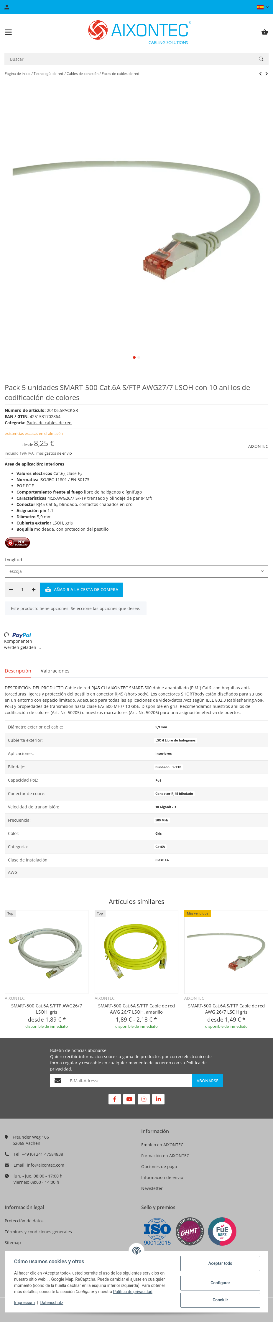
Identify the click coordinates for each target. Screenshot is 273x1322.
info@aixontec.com (45, 1165)
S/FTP (176, 767)
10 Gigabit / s (165, 807)
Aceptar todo (220, 1263)
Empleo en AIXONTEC (162, 1144)
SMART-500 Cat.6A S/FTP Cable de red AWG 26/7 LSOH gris (226, 1009)
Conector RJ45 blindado (174, 794)
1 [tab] (134, 357)
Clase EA (162, 860)
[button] (263, 7)
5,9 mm (161, 727)
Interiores (163, 754)
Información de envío (162, 1177)
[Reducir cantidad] (11, 589)
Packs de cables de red (49, 422)
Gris (158, 833)
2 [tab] (138, 357)
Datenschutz (52, 1302)
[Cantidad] (22, 589)
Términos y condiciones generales (38, 1231)
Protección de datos (24, 1221)
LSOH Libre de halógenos (175, 740)
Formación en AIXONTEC (165, 1155)
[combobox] (136, 571)
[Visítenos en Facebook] (114, 1099)
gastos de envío (58, 453)
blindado (162, 767)
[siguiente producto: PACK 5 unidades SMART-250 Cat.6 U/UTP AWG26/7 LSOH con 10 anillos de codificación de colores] (260, 73)
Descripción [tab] (18, 670)
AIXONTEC (258, 446)
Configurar (220, 1282)
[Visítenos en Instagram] (144, 1099)
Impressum (24, 1302)
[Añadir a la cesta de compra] (81, 589)
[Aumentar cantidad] (33, 589)
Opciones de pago (159, 1166)
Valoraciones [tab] (55, 670)
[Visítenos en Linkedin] (158, 1099)
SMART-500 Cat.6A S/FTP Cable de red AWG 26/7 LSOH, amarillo (136, 1009)
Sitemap (13, 1242)
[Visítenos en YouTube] (129, 1099)
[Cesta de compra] (264, 32)
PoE (158, 780)
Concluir (220, 1300)
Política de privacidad (133, 1291)
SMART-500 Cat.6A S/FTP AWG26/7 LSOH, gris (46, 1009)
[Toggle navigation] (8, 32)
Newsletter (152, 1188)
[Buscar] (129, 59)
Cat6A (160, 847)
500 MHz (161, 820)
